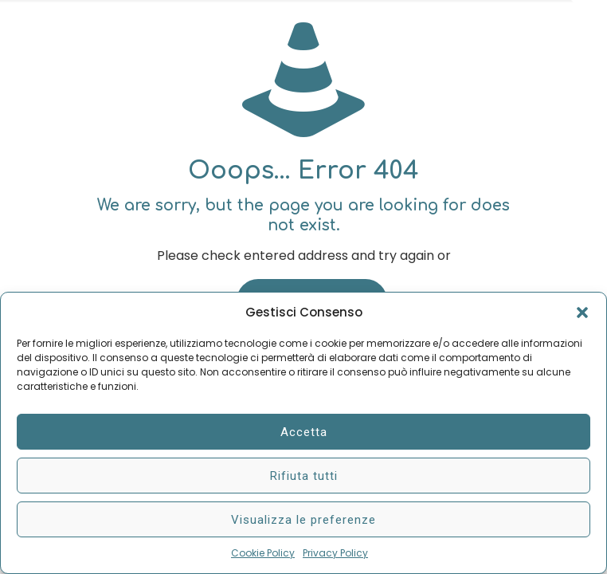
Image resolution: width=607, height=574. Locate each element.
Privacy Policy (335, 553)
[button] (582, 312)
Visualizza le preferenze (303, 520)
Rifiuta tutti (304, 476)
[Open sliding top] (589, 18)
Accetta (303, 432)
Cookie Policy (263, 553)
